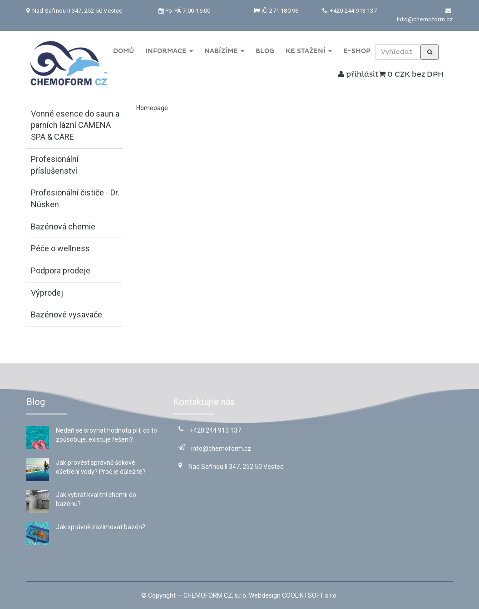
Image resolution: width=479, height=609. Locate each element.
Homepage (152, 108)
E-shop (356, 51)
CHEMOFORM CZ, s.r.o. (215, 595)
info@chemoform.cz (425, 19)
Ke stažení (309, 51)
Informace (169, 51)
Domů (123, 51)
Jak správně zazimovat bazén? (100, 527)
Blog (265, 51)
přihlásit (358, 74)
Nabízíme (224, 51)
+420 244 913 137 (352, 10)
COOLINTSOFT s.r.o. (310, 595)
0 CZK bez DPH (411, 74)
